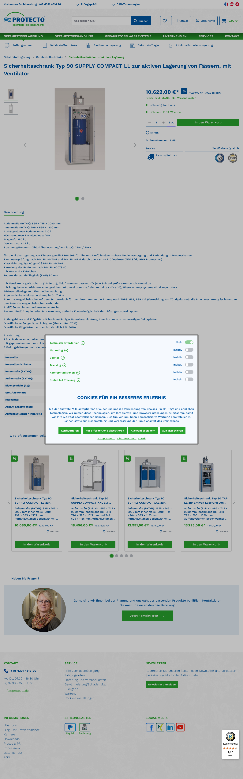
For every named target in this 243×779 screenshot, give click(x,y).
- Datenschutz (126, 438)
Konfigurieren (70, 430)
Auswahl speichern (143, 430)
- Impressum (106, 438)
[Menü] (237, 732)
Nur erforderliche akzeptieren (104, 430)
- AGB (142, 438)
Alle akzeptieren (172, 430)
